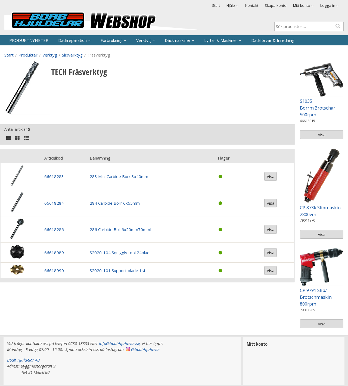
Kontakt (251, 5)
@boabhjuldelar (145, 349)
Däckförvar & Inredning (272, 40)
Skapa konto (276, 5)
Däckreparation (72, 40)
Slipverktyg (72, 55)
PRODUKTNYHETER (28, 40)
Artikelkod (53, 158)
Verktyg (143, 40)
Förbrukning (112, 40)
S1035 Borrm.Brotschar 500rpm (317, 108)
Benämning (100, 158)
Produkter (28, 55)
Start (216, 5)
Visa (270, 176)
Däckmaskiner (178, 40)
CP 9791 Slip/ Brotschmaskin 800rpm (316, 297)
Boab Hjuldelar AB (23, 360)
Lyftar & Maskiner (220, 40)
